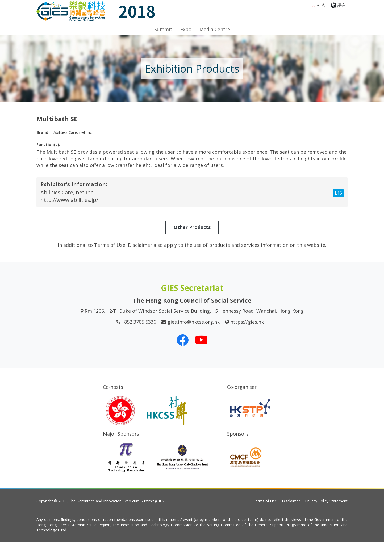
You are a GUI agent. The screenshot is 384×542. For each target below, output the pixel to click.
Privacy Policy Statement (326, 500)
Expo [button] (185, 29)
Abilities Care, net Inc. (67, 192)
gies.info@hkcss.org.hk (194, 322)
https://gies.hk (247, 322)
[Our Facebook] (182, 340)
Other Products (192, 227)
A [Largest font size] (323, 5)
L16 (338, 193)
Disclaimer (291, 500)
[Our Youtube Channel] (201, 340)
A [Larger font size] (318, 5)
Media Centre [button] (214, 29)
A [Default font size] (313, 6)
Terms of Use (265, 500)
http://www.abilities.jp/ (69, 199)
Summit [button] (163, 29)
